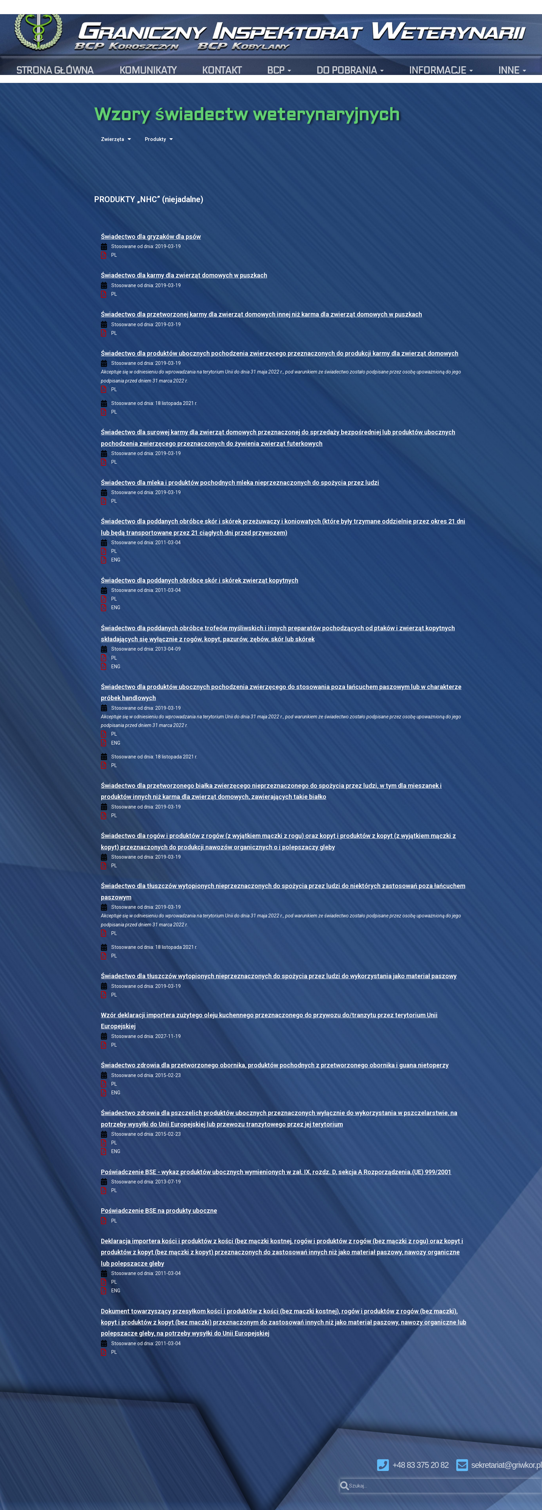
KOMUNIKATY (147, 70)
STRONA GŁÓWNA (54, 70)
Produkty (159, 139)
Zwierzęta (116, 139)
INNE (512, 70)
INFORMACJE (441, 70)
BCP (279, 70)
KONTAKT (221, 70)
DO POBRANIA (349, 70)
